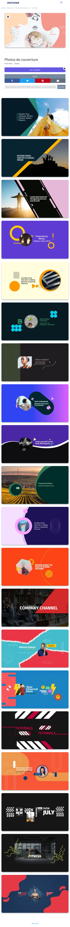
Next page (35, 923)
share (35, 76)
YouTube (34, 8)
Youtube (16, 63)
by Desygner (8, 63)
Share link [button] (61, 87)
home (3, 8)
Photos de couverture (22, 8)
